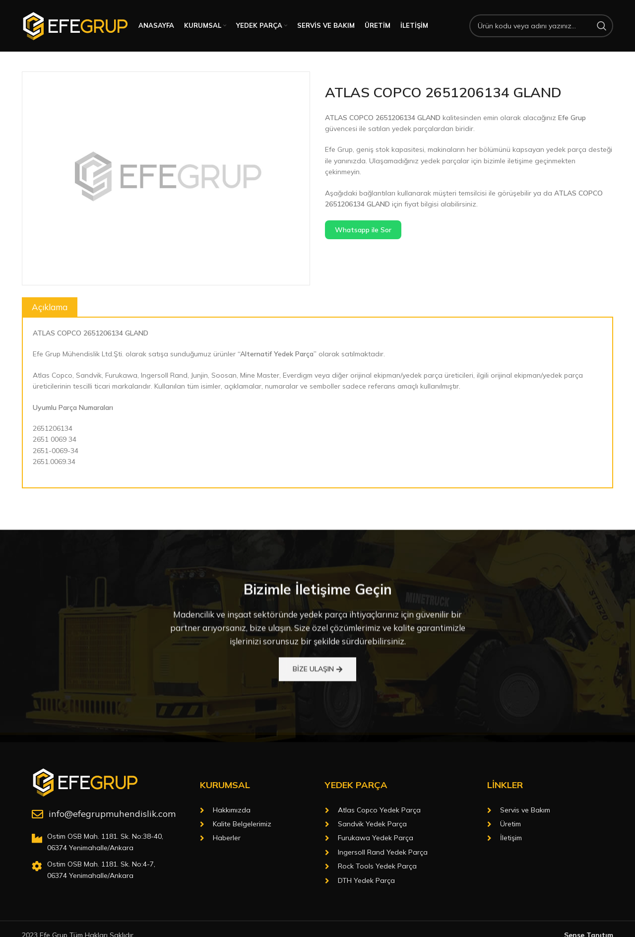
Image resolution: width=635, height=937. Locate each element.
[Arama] (541, 25)
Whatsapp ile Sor (363, 229)
